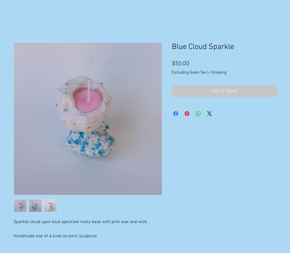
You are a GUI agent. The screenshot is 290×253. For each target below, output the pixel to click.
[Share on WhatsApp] (198, 113)
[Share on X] (209, 113)
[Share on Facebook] (175, 113)
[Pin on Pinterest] (187, 113)
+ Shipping (217, 72)
